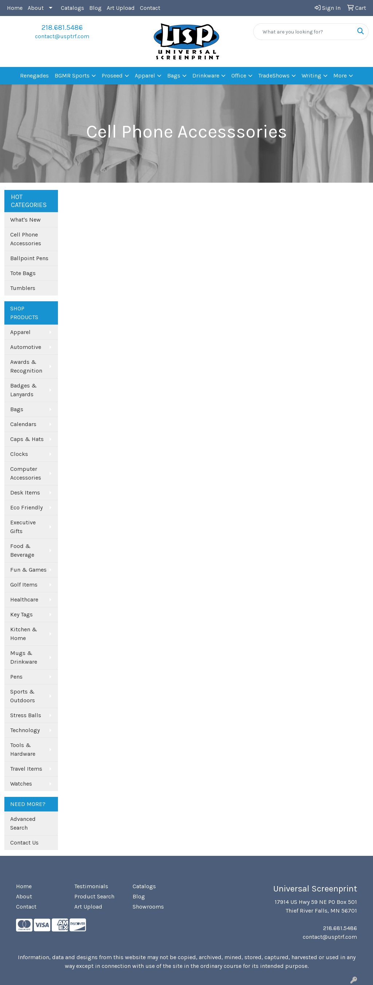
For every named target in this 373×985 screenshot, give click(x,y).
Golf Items (24, 584)
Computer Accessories (25, 473)
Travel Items (26, 768)
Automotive (25, 346)
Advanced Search (23, 823)
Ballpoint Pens (29, 258)
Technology (25, 730)
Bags (173, 75)
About (36, 7)
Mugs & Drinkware (23, 657)
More (340, 75)
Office (238, 75)
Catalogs (72, 7)
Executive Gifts (23, 527)
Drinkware (205, 75)
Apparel (145, 75)
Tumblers (22, 288)
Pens (16, 676)
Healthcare (24, 599)
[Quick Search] (303, 31)
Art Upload (121, 7)
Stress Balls (25, 715)
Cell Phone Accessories (25, 239)
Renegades (34, 75)
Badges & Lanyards (23, 390)
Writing (311, 75)
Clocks (19, 453)
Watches (21, 783)
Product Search (94, 896)
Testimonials (91, 886)
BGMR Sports (72, 75)
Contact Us (24, 842)
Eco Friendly (26, 507)
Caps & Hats (27, 439)
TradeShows (274, 75)
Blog (95, 7)
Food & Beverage (22, 550)
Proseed (112, 75)
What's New (25, 219)
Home (15, 7)
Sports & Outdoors (22, 696)
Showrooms (148, 906)
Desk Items (25, 492)
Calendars (23, 424)
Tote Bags (23, 273)
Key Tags (21, 614)
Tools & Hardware (22, 749)
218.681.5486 (62, 27)
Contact (150, 7)
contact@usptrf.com (62, 36)
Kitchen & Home (23, 634)
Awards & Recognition (26, 366)
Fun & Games (28, 569)
